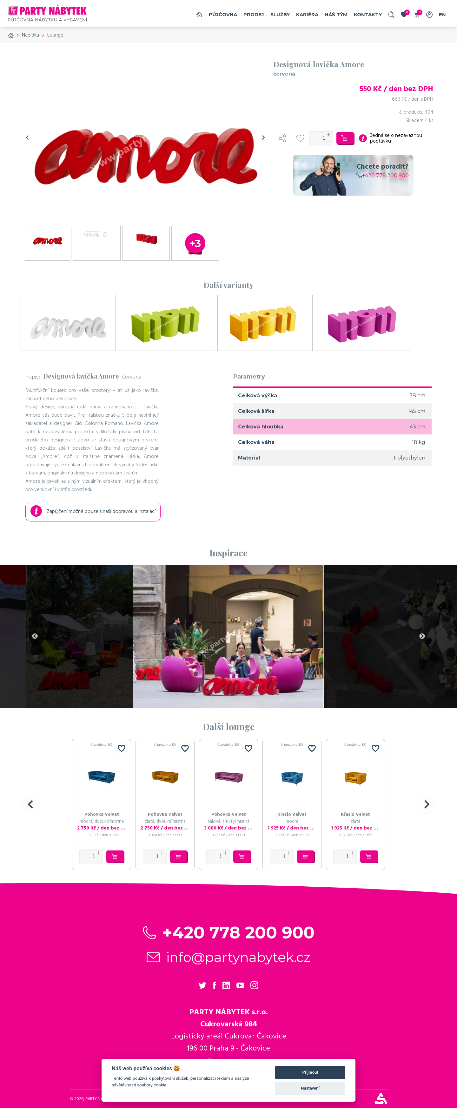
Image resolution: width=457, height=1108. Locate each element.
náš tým (336, 14)
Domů (199, 14)
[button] (30, 804)
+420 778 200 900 (382, 175)
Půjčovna (223, 14)
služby (280, 14)
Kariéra (307, 14)
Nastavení (310, 1088)
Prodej (253, 14)
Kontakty (368, 14)
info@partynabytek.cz (238, 957)
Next (422, 636)
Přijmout (310, 1072)
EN (442, 14)
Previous (35, 636)
